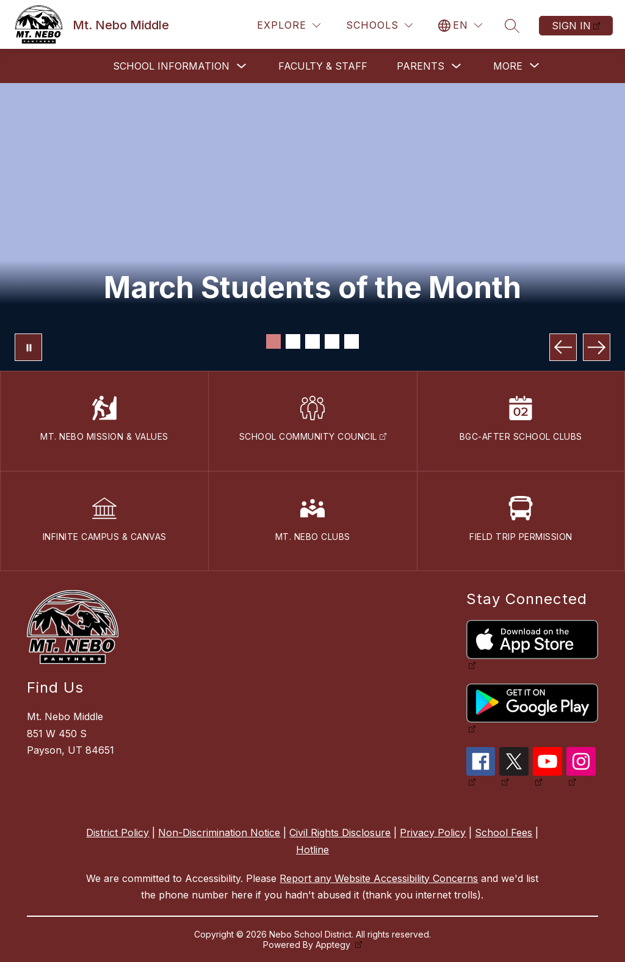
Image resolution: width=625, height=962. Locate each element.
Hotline (312, 850)
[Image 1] (273, 341)
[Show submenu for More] (507, 66)
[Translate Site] (460, 25)
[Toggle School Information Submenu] (241, 66)
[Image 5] (351, 341)
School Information (171, 66)
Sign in (571, 26)
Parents (420, 66)
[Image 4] (332, 341)
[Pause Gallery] (28, 347)
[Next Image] (596, 347)
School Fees (503, 832)
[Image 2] (293, 341)
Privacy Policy (433, 832)
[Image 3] (312, 341)
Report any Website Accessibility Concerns (379, 878)
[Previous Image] (563, 347)
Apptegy (334, 944)
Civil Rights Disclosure (340, 832)
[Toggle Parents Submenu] (456, 66)
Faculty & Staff (322, 66)
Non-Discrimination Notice (219, 832)
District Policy (117, 832)
